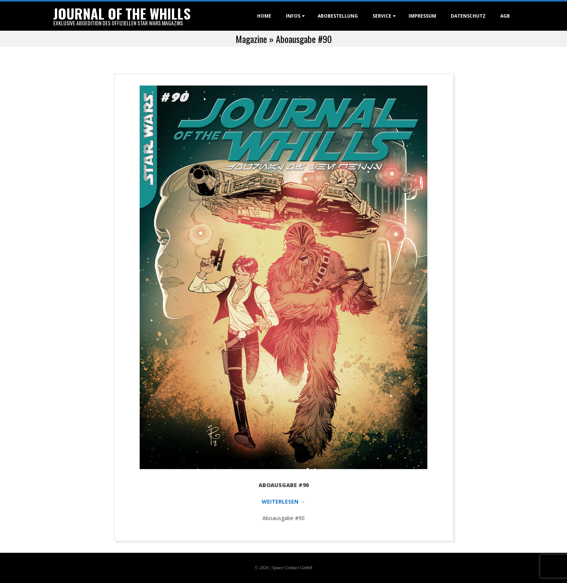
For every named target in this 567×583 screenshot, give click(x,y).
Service (382, 16)
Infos (293, 16)
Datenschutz (468, 16)
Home (264, 16)
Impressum (422, 16)
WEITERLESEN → (283, 501)
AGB (505, 16)
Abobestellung (338, 16)
